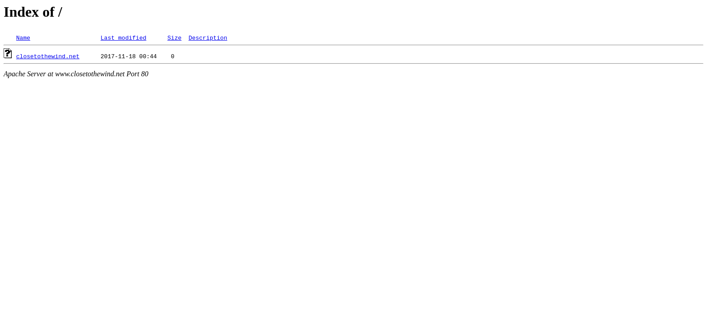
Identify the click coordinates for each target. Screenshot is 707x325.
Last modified (123, 37)
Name (23, 37)
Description (207, 37)
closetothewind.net (47, 56)
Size (174, 37)
